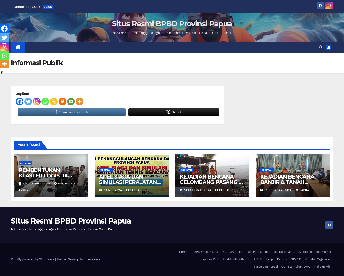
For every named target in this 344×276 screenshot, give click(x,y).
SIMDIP (296, 259)
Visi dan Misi (322, 266)
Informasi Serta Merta (280, 251)
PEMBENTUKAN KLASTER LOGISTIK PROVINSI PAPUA (43, 175)
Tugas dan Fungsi (266, 266)
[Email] (71, 101)
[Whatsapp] (45, 101)
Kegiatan (25, 163)
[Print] (62, 101)
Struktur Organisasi (318, 259)
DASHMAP (228, 251)
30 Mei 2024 (113, 190)
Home (183, 251)
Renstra (282, 259)
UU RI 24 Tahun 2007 (295, 266)
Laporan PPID (210, 259)
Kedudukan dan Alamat (315, 251)
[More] (79, 101)
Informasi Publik (250, 251)
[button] (320, 47)
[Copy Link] (54, 101)
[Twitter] (28, 101)
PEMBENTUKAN (233, 259)
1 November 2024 (37, 183)
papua (133, 190)
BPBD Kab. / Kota (206, 251)
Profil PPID (255, 259)
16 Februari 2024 (198, 190)
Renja (270, 259)
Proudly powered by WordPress (33, 259)
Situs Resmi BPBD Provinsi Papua (172, 23)
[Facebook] (19, 101)
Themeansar (92, 259)
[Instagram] (37, 101)
